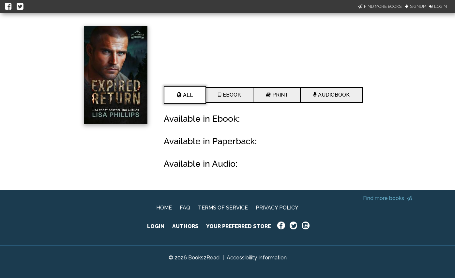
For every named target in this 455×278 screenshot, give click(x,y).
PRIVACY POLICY (277, 208)
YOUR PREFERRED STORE (238, 226)
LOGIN (155, 226)
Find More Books (380, 6)
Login (438, 6)
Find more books (387, 198)
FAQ (185, 208)
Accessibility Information (257, 258)
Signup (415, 6)
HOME (164, 208)
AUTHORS (185, 226)
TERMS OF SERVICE (223, 208)
